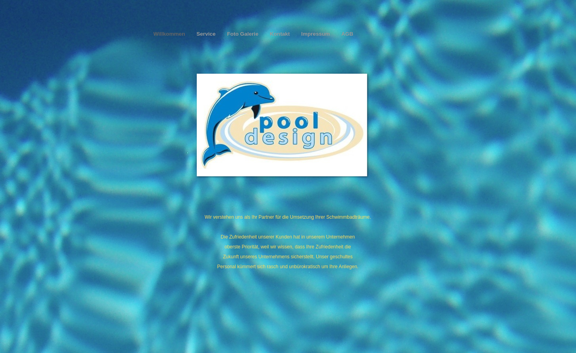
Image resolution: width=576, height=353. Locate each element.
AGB (347, 34)
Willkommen (170, 34)
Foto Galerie (243, 34)
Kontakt (280, 34)
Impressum (316, 34)
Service (206, 34)
